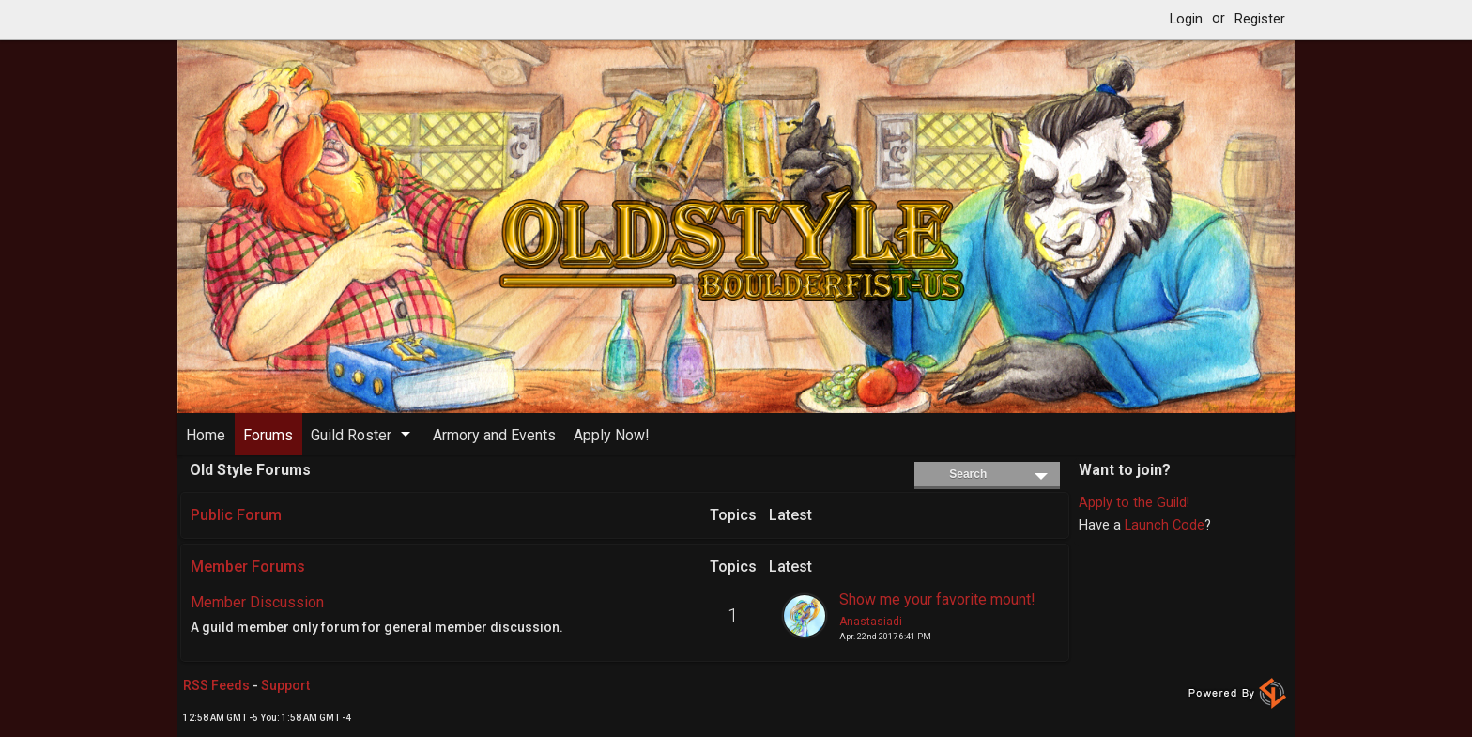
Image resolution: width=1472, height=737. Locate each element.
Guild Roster (351, 435)
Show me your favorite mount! (937, 599)
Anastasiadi (870, 621)
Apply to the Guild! (1134, 503)
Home (205, 435)
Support (285, 685)
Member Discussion (257, 602)
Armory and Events (494, 435)
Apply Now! (612, 435)
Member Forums (248, 567)
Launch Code (1164, 525)
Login (1186, 19)
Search (1004, 474)
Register (1259, 19)
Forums (268, 435)
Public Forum (236, 515)
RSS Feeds (216, 685)
